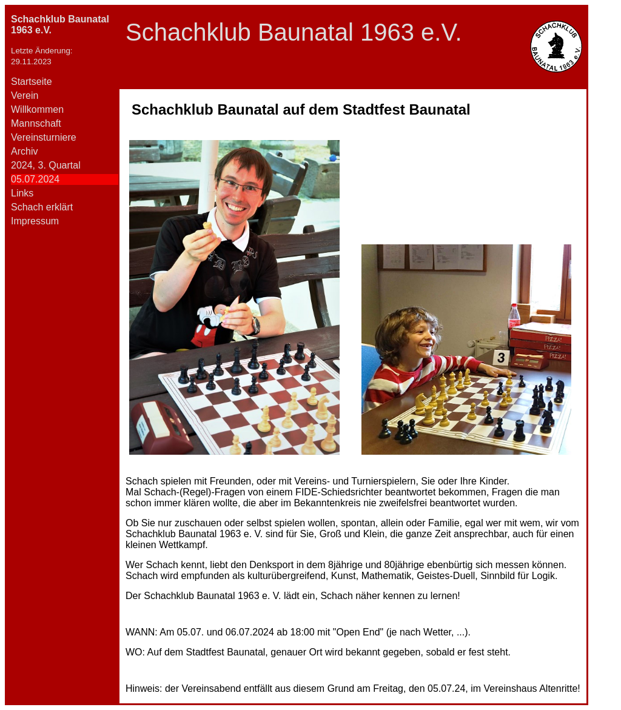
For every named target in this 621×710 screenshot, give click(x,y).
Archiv (24, 151)
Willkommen (37, 109)
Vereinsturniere (43, 137)
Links (22, 193)
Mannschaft (36, 123)
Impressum (35, 221)
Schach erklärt (42, 207)
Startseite (31, 81)
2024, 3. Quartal (46, 165)
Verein (24, 95)
